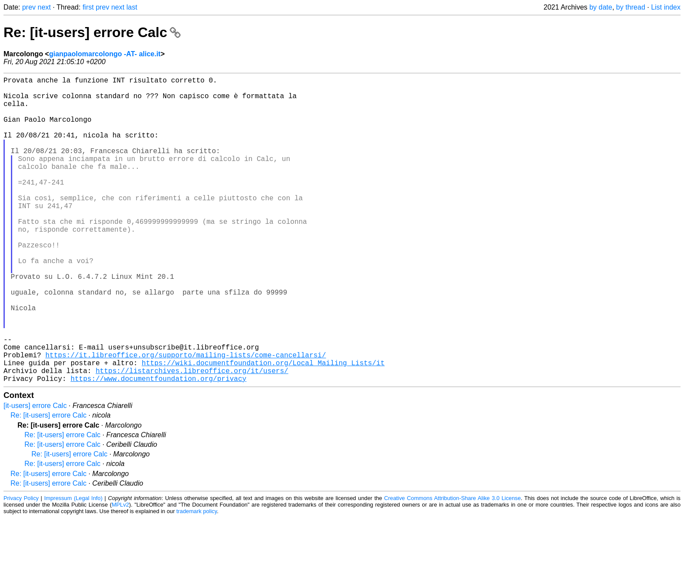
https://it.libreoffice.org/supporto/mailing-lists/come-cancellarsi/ (185, 417)
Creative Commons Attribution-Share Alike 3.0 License (452, 566)
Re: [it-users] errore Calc (92, 32)
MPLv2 (120, 572)
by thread (630, 7)
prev (29, 7)
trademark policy (196, 579)
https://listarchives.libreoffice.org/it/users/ (192, 437)
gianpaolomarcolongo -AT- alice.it (105, 54)
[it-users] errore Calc (35, 473)
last (132, 7)
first (88, 7)
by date (600, 7)
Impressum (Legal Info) (73, 566)
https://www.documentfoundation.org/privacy (158, 446)
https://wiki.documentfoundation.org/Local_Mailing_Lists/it (263, 427)
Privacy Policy (21, 566)
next (44, 7)
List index (666, 7)
